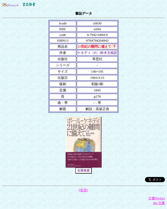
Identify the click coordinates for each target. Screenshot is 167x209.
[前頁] (83, 190)
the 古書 (159, 203)
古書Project (156, 198)
